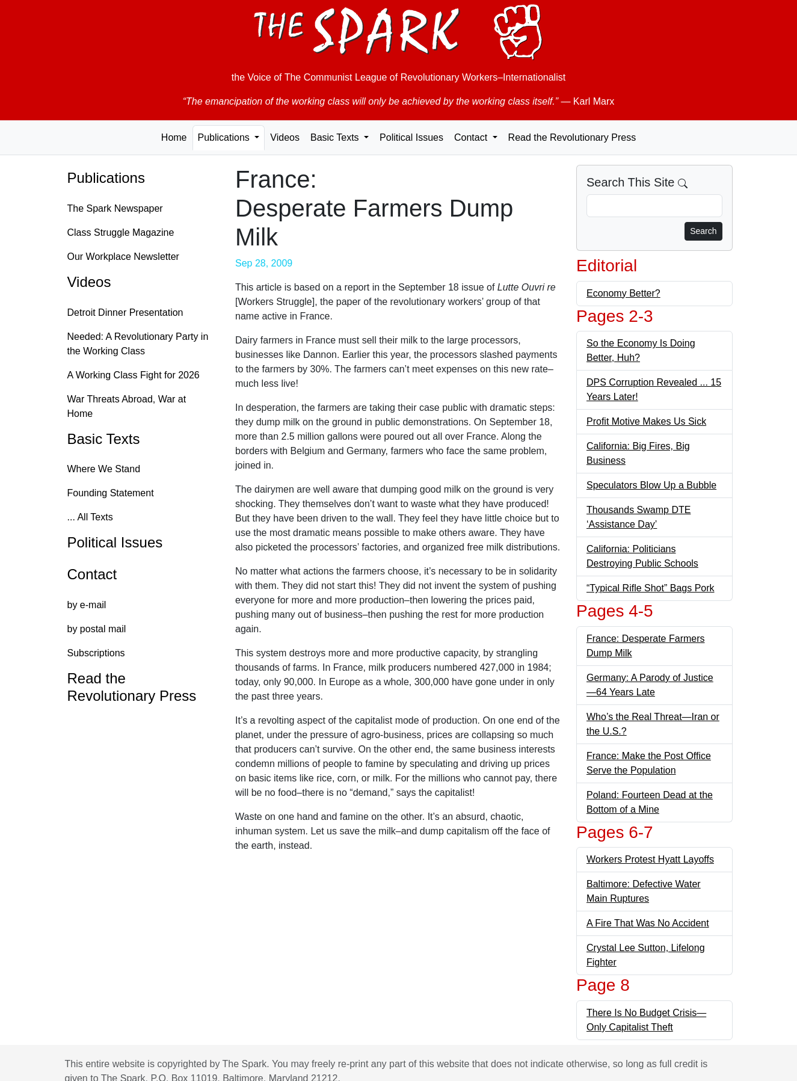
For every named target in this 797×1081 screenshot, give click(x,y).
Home (174, 137)
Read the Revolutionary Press (572, 137)
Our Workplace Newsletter (123, 256)
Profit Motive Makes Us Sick (646, 421)
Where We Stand (104, 469)
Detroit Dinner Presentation (125, 312)
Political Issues (411, 137)
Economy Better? (623, 293)
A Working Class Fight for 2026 (133, 375)
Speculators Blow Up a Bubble (651, 485)
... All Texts (90, 517)
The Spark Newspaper (115, 208)
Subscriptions (96, 653)
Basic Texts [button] (336, 137)
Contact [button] (472, 137)
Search (703, 231)
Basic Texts (103, 439)
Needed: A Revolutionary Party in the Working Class (138, 343)
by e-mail (86, 605)
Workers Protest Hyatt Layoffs (650, 859)
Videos (285, 137)
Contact (92, 574)
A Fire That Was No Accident (647, 923)
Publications (106, 178)
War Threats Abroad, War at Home (126, 406)
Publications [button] (225, 137)
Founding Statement (110, 493)
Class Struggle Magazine (120, 232)
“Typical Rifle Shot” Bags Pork (650, 588)
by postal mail (96, 629)
